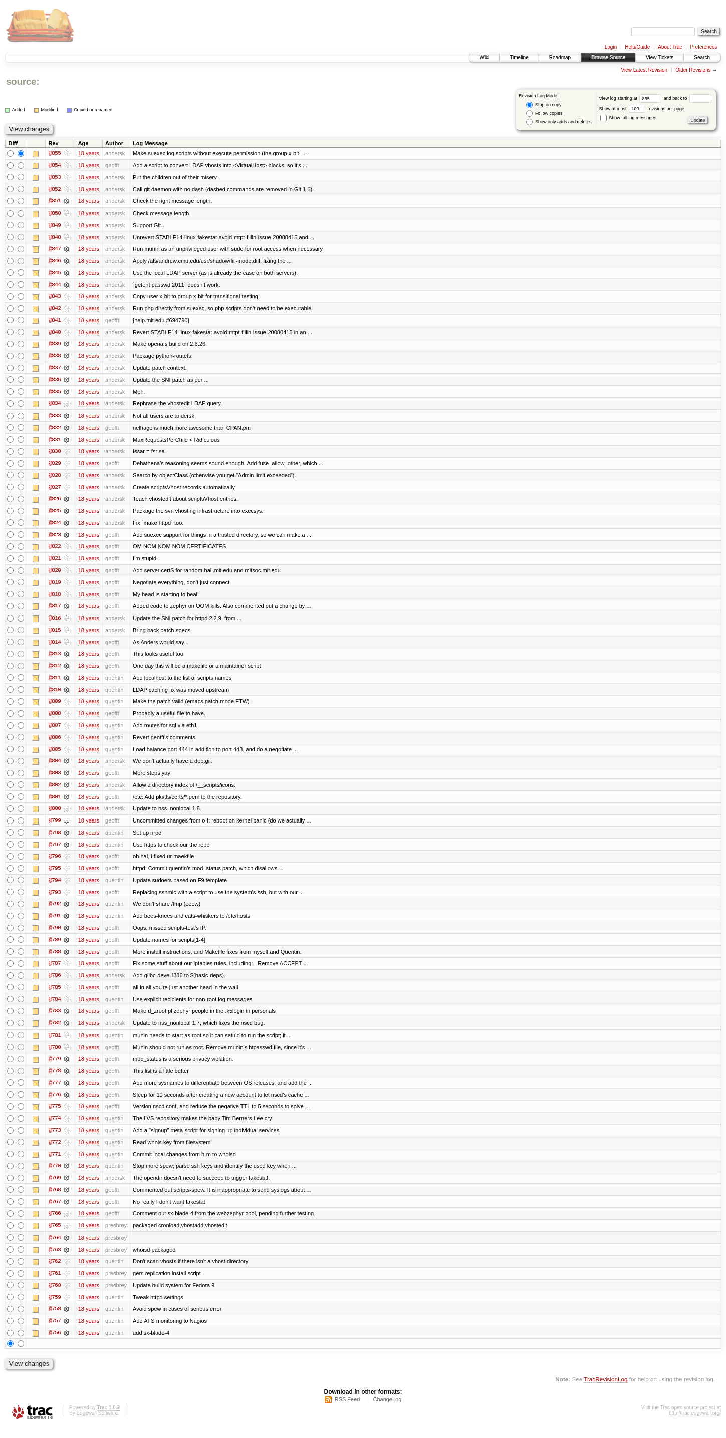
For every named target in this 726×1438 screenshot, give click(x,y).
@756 (55, 1344)
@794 (55, 887)
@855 (55, 153)
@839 (55, 346)
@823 (55, 538)
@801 (55, 803)
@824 (55, 526)
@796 (55, 863)
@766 (55, 1224)
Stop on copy (543, 105)
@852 (55, 189)
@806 (55, 743)
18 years (88, 153)
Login (611, 47)
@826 (55, 502)
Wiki (484, 57)
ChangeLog (387, 1411)
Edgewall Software (97, 1424)
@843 (55, 298)
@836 (55, 382)
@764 (55, 1248)
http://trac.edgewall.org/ (695, 1424)
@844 (55, 286)
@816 (55, 623)
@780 (55, 1056)
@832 (55, 430)
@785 (55, 995)
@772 (55, 1152)
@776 (55, 1104)
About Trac (670, 47)
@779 (55, 1068)
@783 (55, 1019)
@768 (55, 1200)
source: (22, 81)
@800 (55, 815)
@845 (55, 274)
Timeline (519, 57)
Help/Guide (637, 47)
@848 (55, 238)
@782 (55, 1032)
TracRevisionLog (605, 1390)
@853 (55, 177)
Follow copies (544, 113)
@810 (55, 695)
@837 (55, 370)
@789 (55, 947)
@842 (55, 310)
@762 (55, 1272)
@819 (55, 586)
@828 (55, 478)
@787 (55, 971)
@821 (55, 562)
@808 (55, 719)
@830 (55, 454)
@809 (55, 707)
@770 (55, 1176)
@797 (55, 851)
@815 (55, 635)
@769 (55, 1188)
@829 (55, 466)
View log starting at (631, 98)
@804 (55, 767)
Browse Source (608, 57)
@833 (55, 418)
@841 (55, 322)
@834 (55, 406)
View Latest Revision (644, 70)
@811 (55, 683)
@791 (55, 923)
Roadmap (560, 57)
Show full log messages (628, 117)
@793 (55, 899)
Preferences (703, 47)
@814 (55, 647)
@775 (55, 1116)
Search (702, 57)
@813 (55, 659)
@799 (55, 827)
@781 (55, 1044)
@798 (55, 839)
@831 (55, 442)
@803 (55, 779)
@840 (55, 334)
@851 (55, 201)
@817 (55, 610)
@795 (55, 875)
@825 (55, 514)
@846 (55, 262)
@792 (55, 911)
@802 (55, 791)
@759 (55, 1308)
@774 (55, 1128)
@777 (55, 1092)
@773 (55, 1140)
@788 (55, 959)
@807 (55, 731)
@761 (55, 1284)
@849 (55, 226)
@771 (55, 1164)
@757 (55, 1332)
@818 (55, 598)
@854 (55, 165)
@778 (55, 1080)
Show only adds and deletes (558, 122)
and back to (687, 98)
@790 (55, 935)
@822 (55, 550)
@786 (55, 983)
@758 (55, 1320)
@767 (55, 1212)
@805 (55, 755)
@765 (55, 1236)
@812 (55, 671)
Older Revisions (693, 70)
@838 (55, 358)
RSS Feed (347, 1411)
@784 (55, 1007)
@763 (55, 1260)
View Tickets (659, 57)
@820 (55, 574)
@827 (55, 490)
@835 (55, 394)
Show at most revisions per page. (642, 108)
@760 (55, 1296)
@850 (55, 214)
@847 (55, 250)
